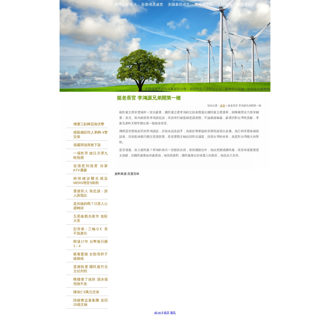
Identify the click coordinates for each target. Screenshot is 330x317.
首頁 (222, 105)
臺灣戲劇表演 (126, 4)
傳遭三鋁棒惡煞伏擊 (88, 124)
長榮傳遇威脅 (152, 4)
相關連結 (243, 4)
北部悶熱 (224, 4)
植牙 (166, 312)
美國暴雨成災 (179, 4)
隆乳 (173, 312)
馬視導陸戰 (203, 4)
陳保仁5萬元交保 (86, 292)
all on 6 (158, 312)
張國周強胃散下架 (87, 145)
